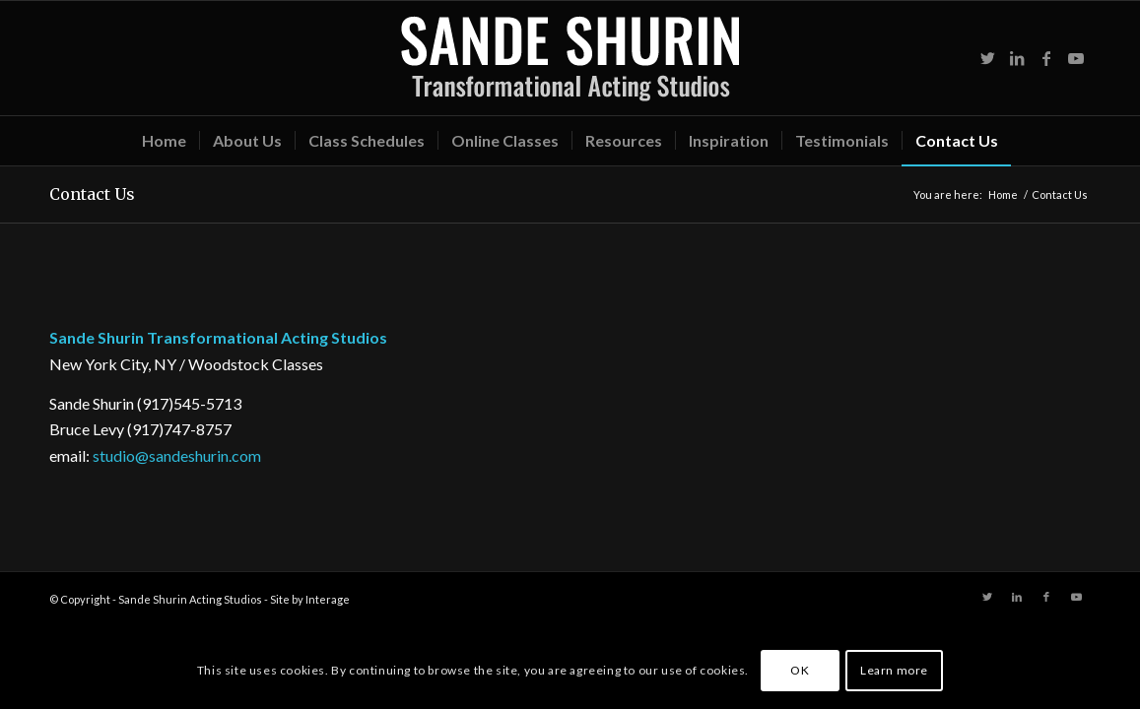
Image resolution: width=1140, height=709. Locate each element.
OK (799, 670)
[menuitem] (164, 140)
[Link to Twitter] (987, 58)
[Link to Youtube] (1076, 58)
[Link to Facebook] (1046, 58)
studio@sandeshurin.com (177, 455)
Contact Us (92, 194)
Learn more (894, 670)
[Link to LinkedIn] (1017, 58)
